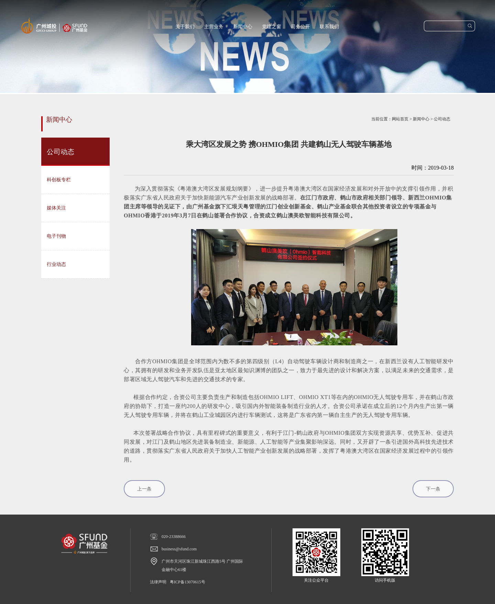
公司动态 (442, 119)
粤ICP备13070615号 (187, 582)
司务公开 (300, 26)
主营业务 (213, 26)
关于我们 (185, 26)
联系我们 (329, 26)
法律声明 (158, 582)
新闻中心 (242, 26)
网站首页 (400, 119)
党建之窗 (271, 26)
